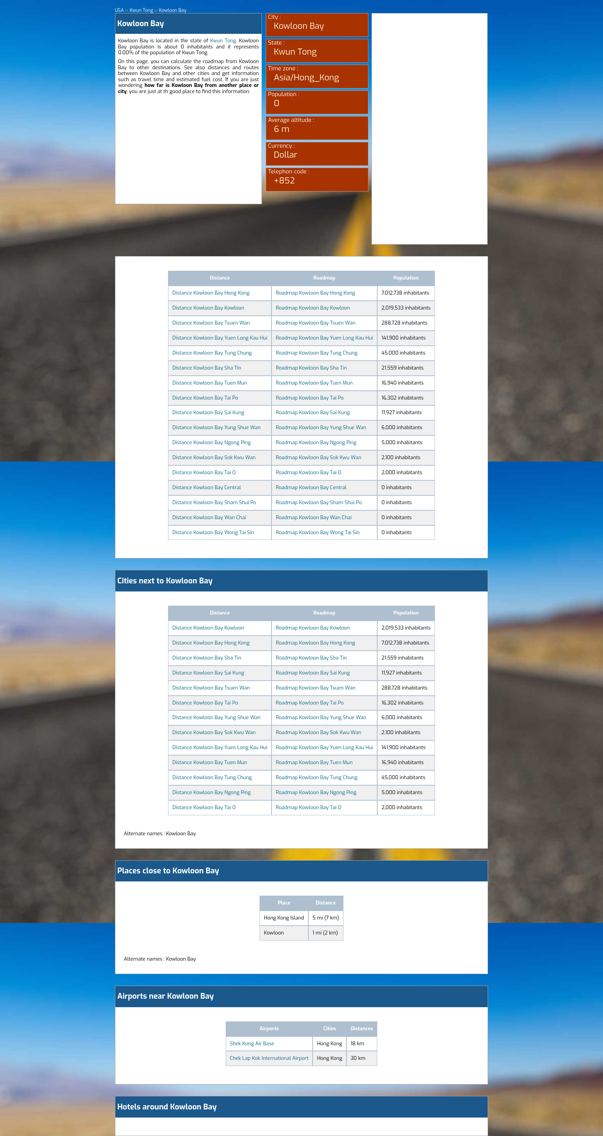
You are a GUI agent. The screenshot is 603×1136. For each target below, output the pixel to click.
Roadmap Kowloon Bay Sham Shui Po (318, 502)
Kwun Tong (223, 40)
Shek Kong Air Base (252, 1043)
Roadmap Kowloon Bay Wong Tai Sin (318, 532)
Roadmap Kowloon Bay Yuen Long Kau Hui (324, 338)
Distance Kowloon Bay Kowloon (208, 308)
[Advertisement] (188, 150)
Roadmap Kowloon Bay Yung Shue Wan (321, 427)
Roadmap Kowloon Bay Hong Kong (315, 293)
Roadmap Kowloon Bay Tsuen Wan (315, 323)
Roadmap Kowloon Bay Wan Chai (313, 517)
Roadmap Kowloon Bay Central (311, 487)
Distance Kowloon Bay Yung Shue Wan (216, 427)
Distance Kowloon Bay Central (206, 487)
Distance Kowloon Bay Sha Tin (206, 368)
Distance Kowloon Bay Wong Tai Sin (213, 532)
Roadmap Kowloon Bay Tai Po (310, 398)
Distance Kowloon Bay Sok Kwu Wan (213, 457)
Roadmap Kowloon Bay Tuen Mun (314, 383)
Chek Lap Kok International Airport (269, 1058)
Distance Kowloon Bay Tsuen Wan (211, 323)
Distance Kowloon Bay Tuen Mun (209, 383)
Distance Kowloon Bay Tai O (204, 472)
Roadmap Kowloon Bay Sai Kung (313, 412)
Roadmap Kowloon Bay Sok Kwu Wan (318, 457)
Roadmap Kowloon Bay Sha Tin (311, 368)
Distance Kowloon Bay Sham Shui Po (214, 502)
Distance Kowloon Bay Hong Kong (210, 293)
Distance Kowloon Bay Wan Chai (209, 517)
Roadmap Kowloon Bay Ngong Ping (316, 442)
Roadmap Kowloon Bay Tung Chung (316, 353)
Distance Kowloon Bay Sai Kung (208, 412)
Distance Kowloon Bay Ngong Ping (211, 442)
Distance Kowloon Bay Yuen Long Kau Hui (219, 338)
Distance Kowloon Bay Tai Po (205, 398)
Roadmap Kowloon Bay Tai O (308, 472)
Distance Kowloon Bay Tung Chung (212, 353)
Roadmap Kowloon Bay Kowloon (313, 308)
